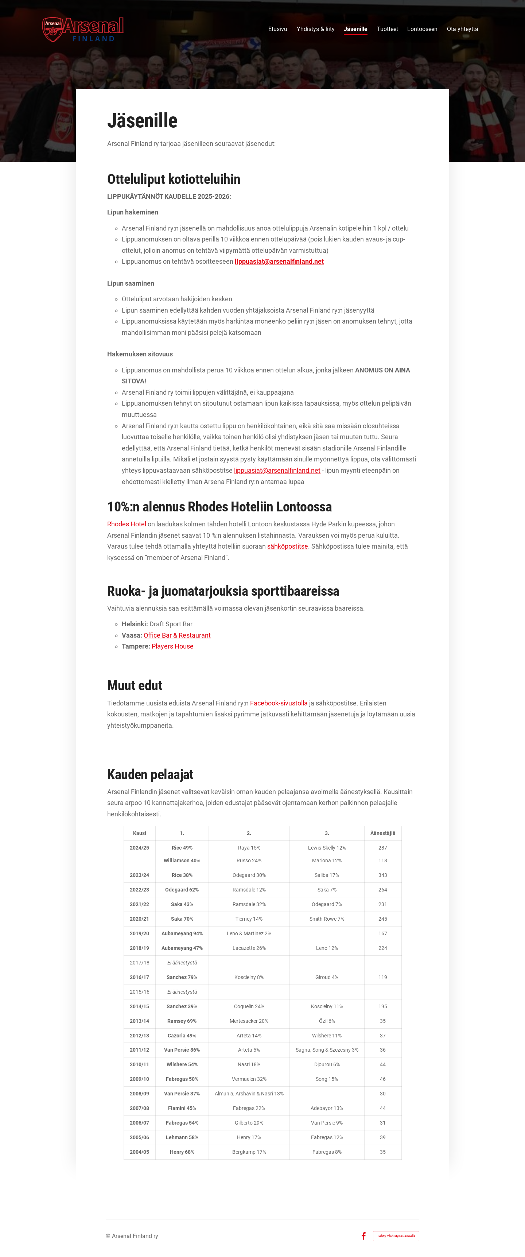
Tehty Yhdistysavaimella (396, 1236)
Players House (173, 646)
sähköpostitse (287, 546)
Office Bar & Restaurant (177, 635)
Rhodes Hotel (126, 524)
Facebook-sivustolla (279, 703)
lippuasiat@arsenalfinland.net (277, 470)
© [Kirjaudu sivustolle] (109, 1236)
